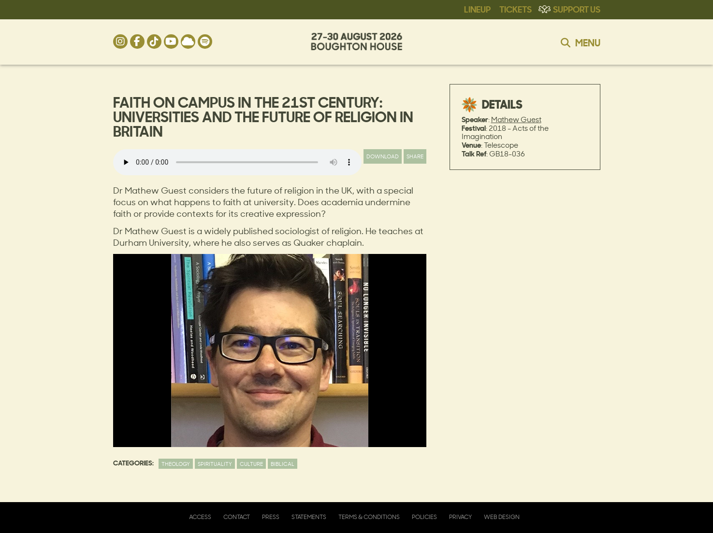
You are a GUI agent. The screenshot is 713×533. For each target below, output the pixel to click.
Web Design (502, 517)
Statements (308, 517)
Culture (251, 463)
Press (270, 517)
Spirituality (215, 463)
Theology (175, 463)
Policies (424, 517)
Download (382, 156)
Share (415, 156)
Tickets (515, 8)
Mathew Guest (516, 119)
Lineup (477, 8)
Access (200, 517)
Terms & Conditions (369, 517)
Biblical (282, 463)
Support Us (576, 8)
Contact (236, 517)
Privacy (460, 517)
